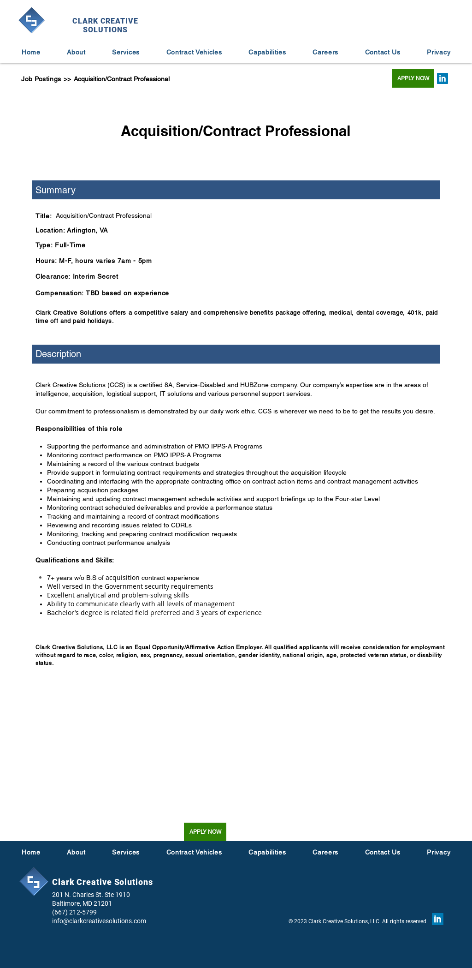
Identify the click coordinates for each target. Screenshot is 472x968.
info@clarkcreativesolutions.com (99, 921)
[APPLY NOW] (413, 78)
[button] (325, 52)
